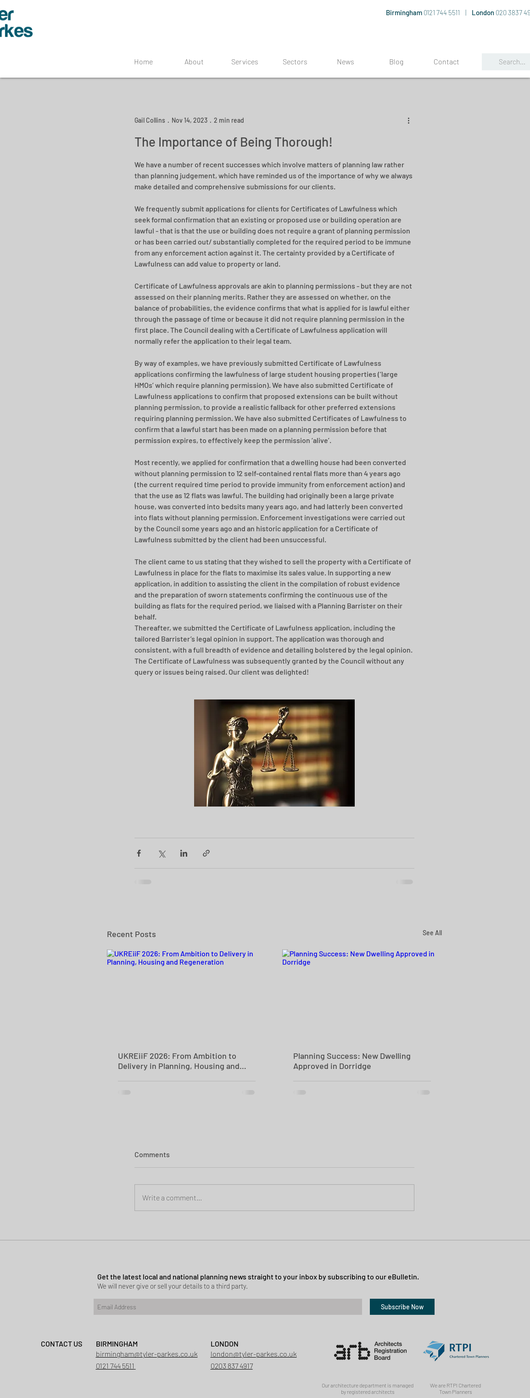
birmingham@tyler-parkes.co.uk (147, 1353)
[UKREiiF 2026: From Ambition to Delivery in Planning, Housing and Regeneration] (187, 994)
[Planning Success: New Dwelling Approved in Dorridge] (362, 994)
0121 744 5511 (442, 12)
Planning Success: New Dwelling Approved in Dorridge (352, 1061)
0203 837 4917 (232, 1365)
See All (432, 933)
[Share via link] (206, 853)
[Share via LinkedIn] (183, 853)
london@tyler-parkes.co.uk (254, 1353)
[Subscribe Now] (402, 1307)
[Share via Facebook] (138, 853)
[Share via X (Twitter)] (161, 853)
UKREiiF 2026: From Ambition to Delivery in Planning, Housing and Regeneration (179, 1061)
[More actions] (408, 119)
